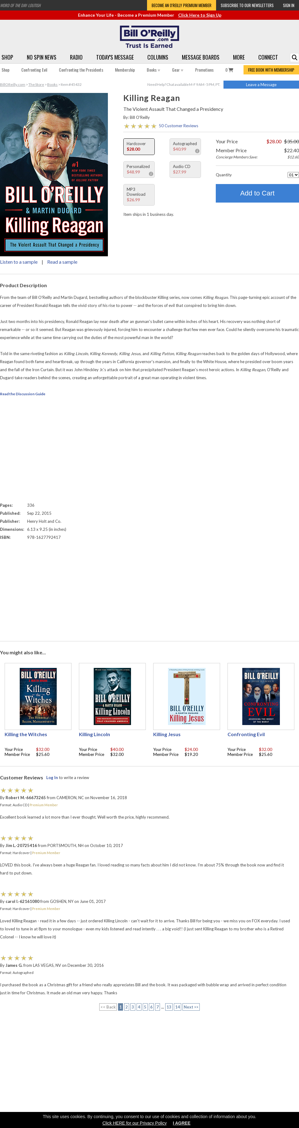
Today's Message (115, 57)
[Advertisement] (149, 589)
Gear (177, 69)
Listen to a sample (19, 262)
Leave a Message (261, 84)
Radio (76, 57)
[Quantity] (293, 175)
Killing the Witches (26, 734)
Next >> (191, 1006)
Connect (268, 57)
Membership (125, 69)
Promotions (204, 69)
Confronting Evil (34, 69)
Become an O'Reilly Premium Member (181, 5)
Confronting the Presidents (81, 69)
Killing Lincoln (94, 734)
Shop (7, 57)
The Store (36, 84)
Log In (52, 777)
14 (177, 1006)
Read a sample (62, 262)
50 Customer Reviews (178, 125)
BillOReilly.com (12, 84)
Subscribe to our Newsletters (247, 5)
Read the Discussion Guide (22, 394)
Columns (157, 57)
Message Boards (200, 57)
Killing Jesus (167, 734)
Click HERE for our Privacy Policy (134, 1123)
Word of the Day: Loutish (20, 5)
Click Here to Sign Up (199, 15)
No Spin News (41, 57)
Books (153, 69)
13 (168, 1006)
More (239, 57)
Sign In (288, 5)
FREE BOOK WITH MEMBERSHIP (271, 70)
